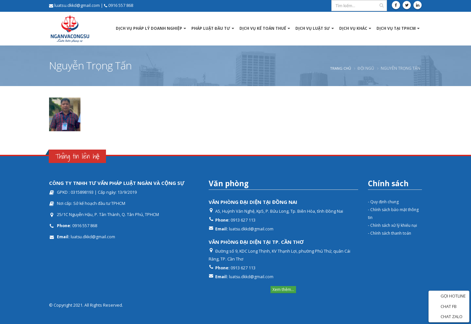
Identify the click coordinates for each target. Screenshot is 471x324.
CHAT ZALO (447, 317)
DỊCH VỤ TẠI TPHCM (396, 28)
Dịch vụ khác (353, 28)
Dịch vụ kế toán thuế (262, 28)
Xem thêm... (283, 289)
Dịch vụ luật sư (312, 28)
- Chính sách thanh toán (391, 233)
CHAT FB (444, 306)
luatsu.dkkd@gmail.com (93, 237)
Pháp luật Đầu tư (210, 28)
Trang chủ (340, 68)
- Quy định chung (384, 202)
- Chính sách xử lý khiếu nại (394, 225)
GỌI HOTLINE (449, 296)
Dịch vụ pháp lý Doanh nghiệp (149, 28)
